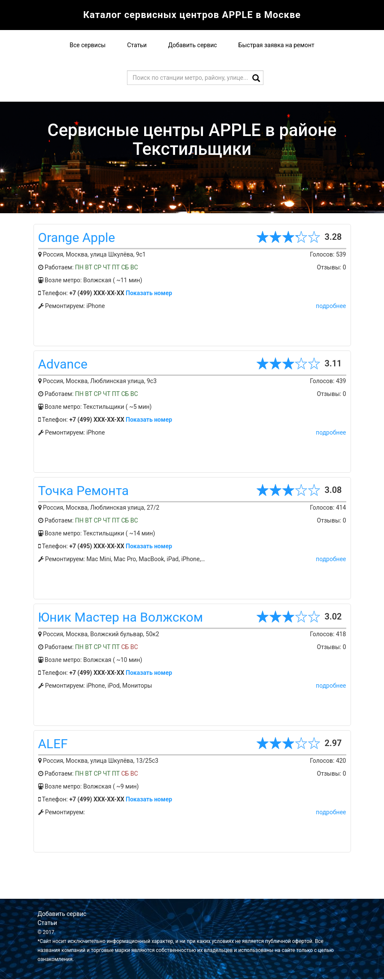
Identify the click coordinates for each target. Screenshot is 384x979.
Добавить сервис (192, 45)
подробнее (331, 305)
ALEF (53, 743)
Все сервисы (88, 45)
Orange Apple (76, 237)
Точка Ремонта (83, 490)
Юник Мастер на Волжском (120, 617)
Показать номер (149, 293)
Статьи (137, 45)
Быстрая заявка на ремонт (276, 45)
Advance (63, 364)
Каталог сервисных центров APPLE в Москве (192, 14)
